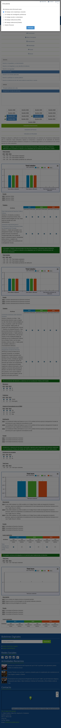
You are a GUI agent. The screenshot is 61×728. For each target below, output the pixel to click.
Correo (51, 1)
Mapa (57, 1)
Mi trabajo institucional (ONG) (13, 19)
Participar (30, 27)
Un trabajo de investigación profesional (15, 14)
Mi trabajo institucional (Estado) (13, 22)
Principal (43, 1)
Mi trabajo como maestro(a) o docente (15, 12)
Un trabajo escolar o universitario (14, 17)
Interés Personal (9, 25)
